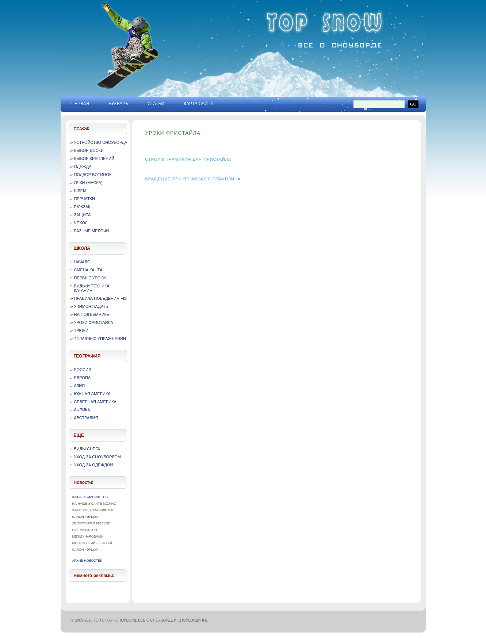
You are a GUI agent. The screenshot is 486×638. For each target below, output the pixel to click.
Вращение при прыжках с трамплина (193, 179)
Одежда (83, 166)
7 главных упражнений (100, 338)
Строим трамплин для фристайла (188, 159)
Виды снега (87, 449)
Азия (79, 385)
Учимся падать (91, 306)
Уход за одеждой (93, 465)
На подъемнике (92, 314)
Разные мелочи (91, 231)
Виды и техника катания (92, 288)
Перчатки (84, 198)
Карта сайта (198, 103)
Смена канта (88, 270)
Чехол (81, 223)
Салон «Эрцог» (86, 517)
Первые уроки (90, 278)
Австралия (86, 418)
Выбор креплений (94, 158)
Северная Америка (95, 402)
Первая (80, 103)
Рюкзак (82, 207)
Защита (82, 215)
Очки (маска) (88, 182)
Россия (82, 369)
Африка (82, 410)
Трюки (81, 330)
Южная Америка (92, 393)
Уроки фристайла (93, 322)
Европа (82, 377)
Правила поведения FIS (100, 298)
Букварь (118, 103)
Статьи (156, 103)
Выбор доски (89, 150)
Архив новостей (87, 560)
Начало (82, 262)
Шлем (80, 190)
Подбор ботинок (93, 174)
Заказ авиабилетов (90, 497)
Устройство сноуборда (100, 142)
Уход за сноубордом (97, 457)
